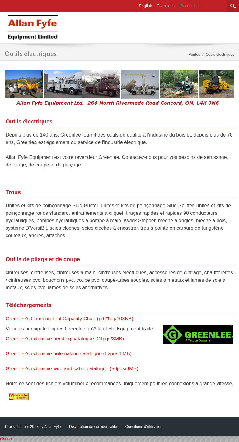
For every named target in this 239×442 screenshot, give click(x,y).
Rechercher (233, 6)
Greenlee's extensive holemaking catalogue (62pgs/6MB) (69, 353)
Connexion (166, 6)
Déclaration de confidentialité (93, 427)
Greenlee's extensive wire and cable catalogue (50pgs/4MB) (72, 368)
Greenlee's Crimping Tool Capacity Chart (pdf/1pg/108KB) (69, 318)
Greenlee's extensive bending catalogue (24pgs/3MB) (65, 338)
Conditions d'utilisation (143, 427)
